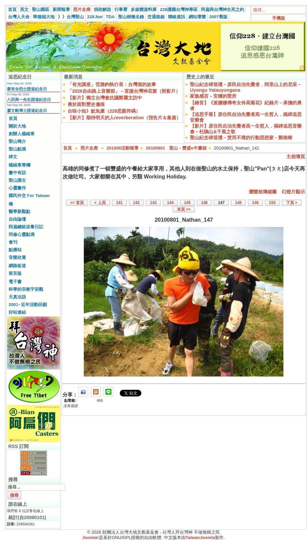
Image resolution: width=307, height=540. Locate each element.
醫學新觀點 (19, 211)
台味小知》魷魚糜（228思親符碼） (104, 111)
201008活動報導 (122, 148)
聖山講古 (17, 180)
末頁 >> (184, 209)
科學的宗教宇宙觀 (26, 289)
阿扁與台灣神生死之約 (222, 9)
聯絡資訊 (176, 16)
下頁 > (291, 202)
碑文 (13, 156)
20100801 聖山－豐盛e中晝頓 (176, 148)
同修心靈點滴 (22, 234)
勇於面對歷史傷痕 (86, 104)
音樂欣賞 (17, 257)
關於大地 (17, 126)
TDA (110, 16)
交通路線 (156, 16)
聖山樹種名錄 (131, 16)
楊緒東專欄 (19, 164)
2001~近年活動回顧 (28, 304)
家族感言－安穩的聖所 (213, 96)
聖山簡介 (17, 141)
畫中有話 (17, 172)
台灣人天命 (19, 16)
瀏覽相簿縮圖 (263, 191)
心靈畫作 (17, 187)
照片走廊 (81, 9)
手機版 (278, 18)
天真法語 (17, 296)
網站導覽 (197, 16)
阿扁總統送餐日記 (26, 226)
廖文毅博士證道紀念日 (27, 110)
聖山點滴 (17, 149)
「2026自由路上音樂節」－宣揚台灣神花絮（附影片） (124, 91)
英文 (24, 9)
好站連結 (17, 312)
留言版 (15, 273)
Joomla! (90, 537)
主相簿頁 (295, 156)
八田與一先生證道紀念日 (29, 99)
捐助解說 (102, 9)
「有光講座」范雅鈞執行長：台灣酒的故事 (112, 84)
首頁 (12, 9)
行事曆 (120, 9)
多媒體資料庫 (144, 9)
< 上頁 (99, 202)
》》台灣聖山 (71, 16)
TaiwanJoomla (200, 537)
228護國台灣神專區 (179, 9)
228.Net (94, 16)
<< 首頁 (77, 202)
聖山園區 (40, 9)
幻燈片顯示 (293, 191)
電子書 (15, 281)
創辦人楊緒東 (22, 133)
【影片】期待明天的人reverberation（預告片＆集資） (124, 117)
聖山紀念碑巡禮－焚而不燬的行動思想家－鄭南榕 (241, 137)
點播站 (15, 249)
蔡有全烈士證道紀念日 (27, 89)
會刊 (13, 242)
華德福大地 (44, 16)
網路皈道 (17, 265)
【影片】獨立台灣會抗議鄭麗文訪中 (105, 97)
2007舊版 (218, 16)
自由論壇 (17, 219)
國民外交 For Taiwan (29, 195)
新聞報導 (61, 9)
